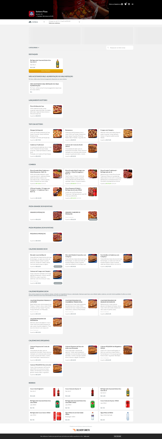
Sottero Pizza (41, 11)
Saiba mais (86, 436)
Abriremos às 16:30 (48, 16)
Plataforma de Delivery (76, 426)
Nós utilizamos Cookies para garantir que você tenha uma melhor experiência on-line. (64, 436)
